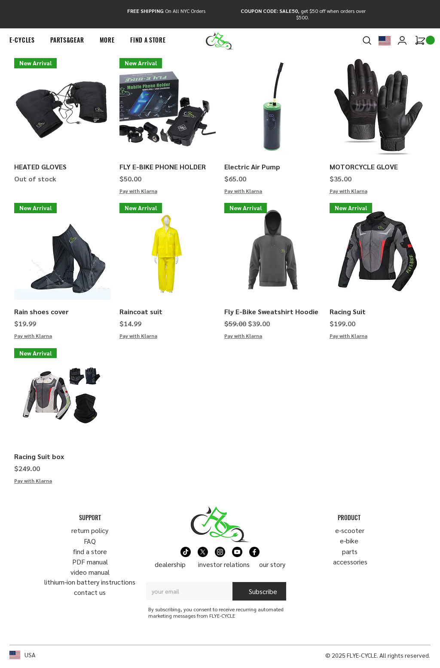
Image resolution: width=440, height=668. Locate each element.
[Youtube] (237, 552)
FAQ (90, 540)
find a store (90, 551)
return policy (89, 530)
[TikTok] (185, 552)
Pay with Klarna (138, 190)
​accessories (350, 561)
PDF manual (90, 561)
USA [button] (29, 655)
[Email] (187, 591)
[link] (430, 40)
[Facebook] (254, 552)
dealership (170, 564)
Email (155, 574)
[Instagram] (220, 552)
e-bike (349, 540)
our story (272, 564)
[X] (203, 552)
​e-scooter (349, 530)
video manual (90, 571)
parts (350, 551)
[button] (22, 40)
